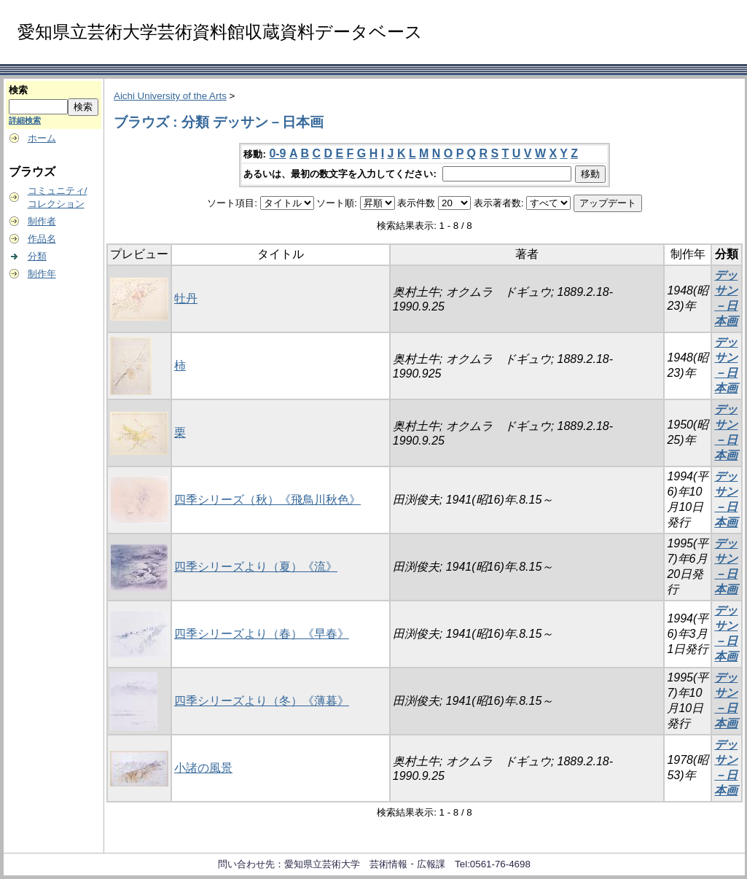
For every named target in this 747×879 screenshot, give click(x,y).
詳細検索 (25, 120)
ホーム (42, 138)
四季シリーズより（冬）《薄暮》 (261, 701)
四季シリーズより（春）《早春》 (261, 634)
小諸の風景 (203, 768)
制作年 (42, 273)
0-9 (277, 153)
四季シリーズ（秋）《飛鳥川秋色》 (267, 499)
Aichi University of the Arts (170, 95)
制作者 (42, 221)
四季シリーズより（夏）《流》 (255, 566)
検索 (18, 90)
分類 (37, 256)
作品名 (42, 238)
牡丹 (185, 298)
